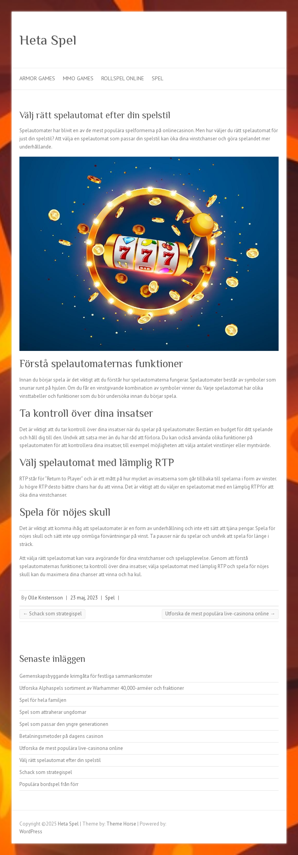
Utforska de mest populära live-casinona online (220, 613)
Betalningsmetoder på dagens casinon (61, 736)
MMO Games (78, 78)
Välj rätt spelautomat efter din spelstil (60, 760)
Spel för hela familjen (42, 700)
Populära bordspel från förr (48, 784)
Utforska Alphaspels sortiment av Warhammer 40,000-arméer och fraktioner (101, 688)
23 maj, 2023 (84, 597)
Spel (157, 78)
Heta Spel (47, 40)
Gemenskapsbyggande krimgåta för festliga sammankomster (85, 676)
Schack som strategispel (52, 613)
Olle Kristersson (45, 597)
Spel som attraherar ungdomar (52, 712)
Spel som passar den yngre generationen (63, 724)
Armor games (37, 78)
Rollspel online (122, 78)
